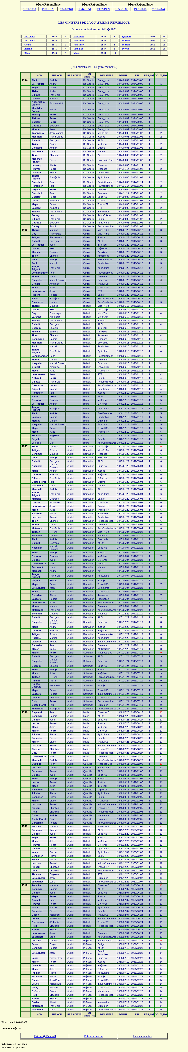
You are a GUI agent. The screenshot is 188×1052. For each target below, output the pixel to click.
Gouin (27, 44)
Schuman (78, 48)
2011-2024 (158, 9)
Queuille (126, 36)
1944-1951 (85, 9)
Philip (35, 80)
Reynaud (37, 712)
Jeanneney (38, 133)
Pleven (125, 48)
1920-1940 (66, 9)
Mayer (35, 652)
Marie (76, 53)
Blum (27, 53)
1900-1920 (48, 9)
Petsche (36, 826)
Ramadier (78, 36)
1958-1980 (121, 9)
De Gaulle (29, 36)
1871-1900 (29, 9)
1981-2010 (140, 9)
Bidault (126, 40)
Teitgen (36, 532)
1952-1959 (103, 9)
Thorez (36, 230)
